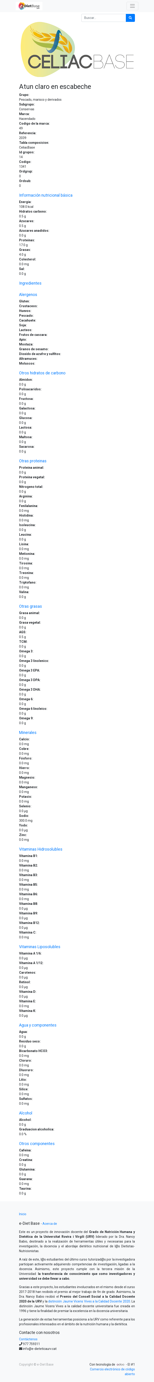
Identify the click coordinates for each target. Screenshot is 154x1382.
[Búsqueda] (130, 18)
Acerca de (49, 1223)
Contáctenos (28, 1339)
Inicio (22, 1214)
